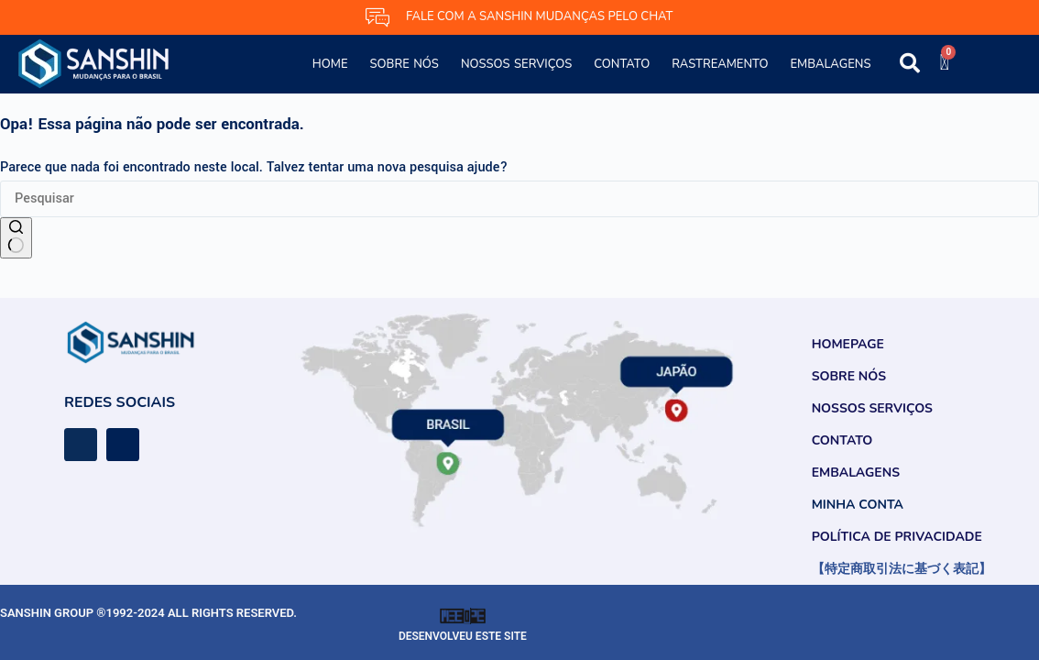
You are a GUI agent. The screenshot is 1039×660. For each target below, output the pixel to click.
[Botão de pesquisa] (16, 238)
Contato (622, 64)
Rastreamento (720, 64)
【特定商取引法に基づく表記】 (901, 569)
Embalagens (830, 64)
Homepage (848, 344)
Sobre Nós (404, 64)
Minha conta (857, 504)
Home (330, 64)
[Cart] (944, 62)
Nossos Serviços (516, 64)
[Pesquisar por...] (519, 199)
